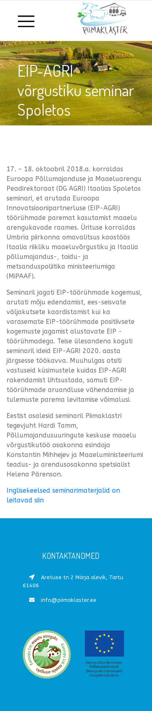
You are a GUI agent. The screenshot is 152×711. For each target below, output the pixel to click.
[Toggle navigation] (26, 21)
